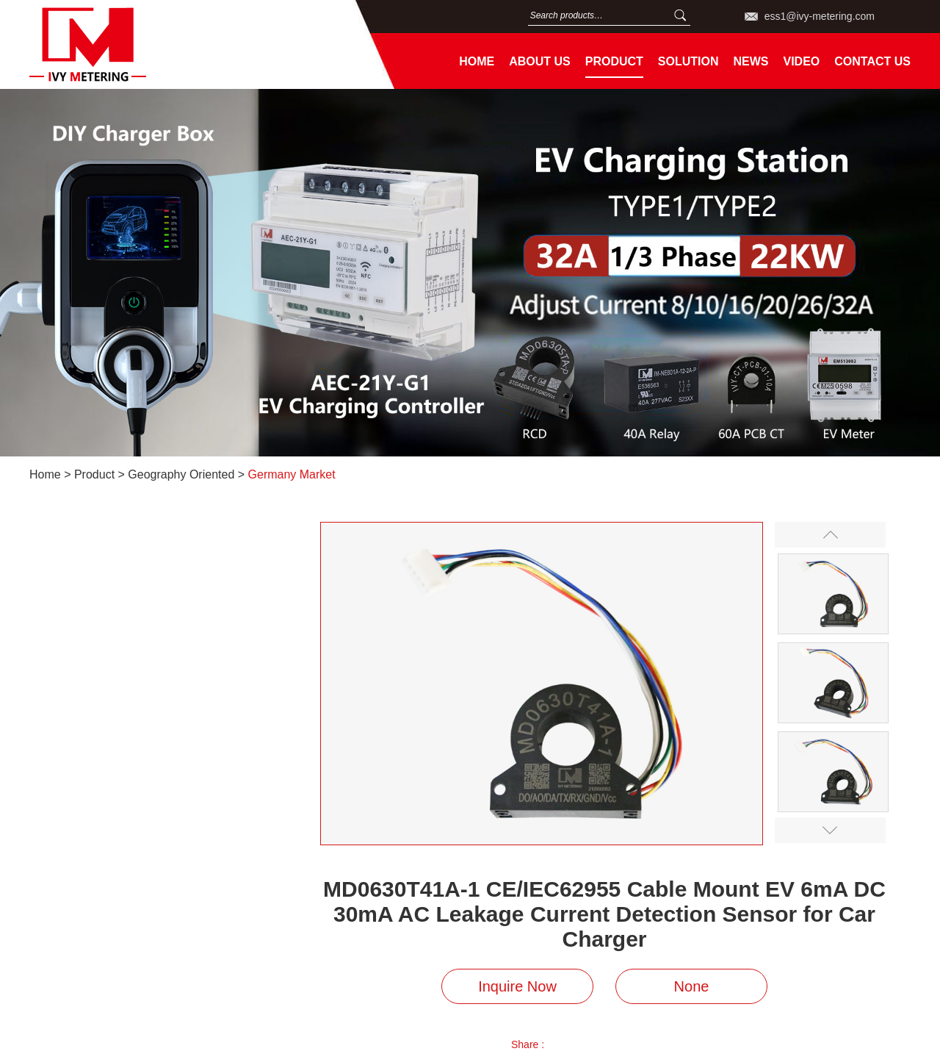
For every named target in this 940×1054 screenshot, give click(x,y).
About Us (540, 61)
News (751, 61)
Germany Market (292, 474)
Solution (688, 61)
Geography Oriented (181, 474)
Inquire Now (517, 986)
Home (476, 61)
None (691, 986)
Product (614, 61)
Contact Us (872, 61)
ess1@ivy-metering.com (819, 16)
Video (802, 61)
